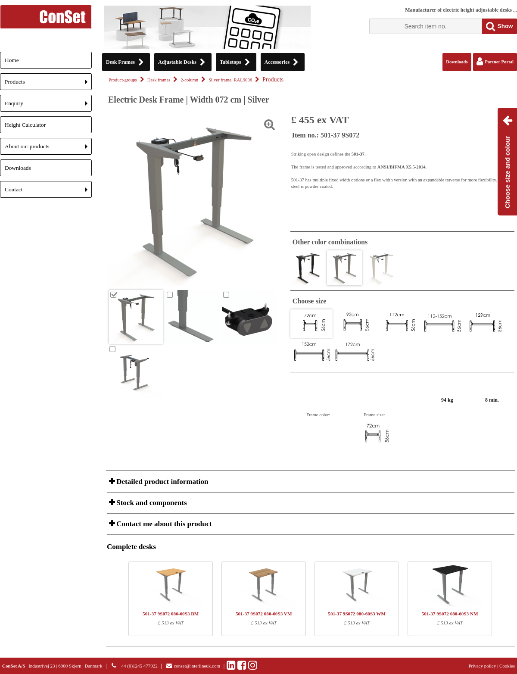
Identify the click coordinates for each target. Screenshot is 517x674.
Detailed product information (161, 481)
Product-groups (123, 80)
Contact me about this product (163, 524)
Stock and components (151, 503)
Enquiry (48, 106)
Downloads (18, 168)
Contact (48, 192)
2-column (189, 80)
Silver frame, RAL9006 (230, 80)
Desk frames (159, 80)
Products (48, 84)
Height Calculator (25, 125)
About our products (48, 149)
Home (12, 60)
